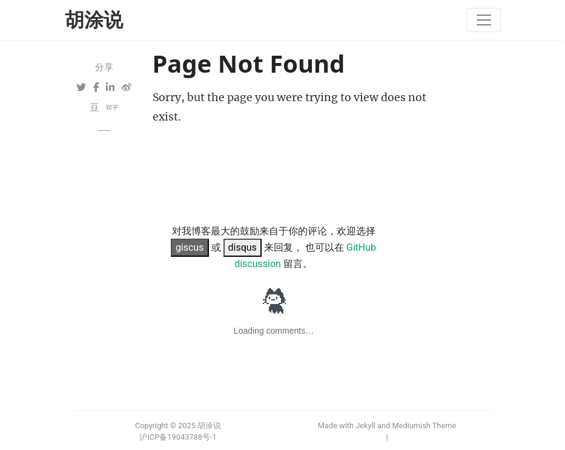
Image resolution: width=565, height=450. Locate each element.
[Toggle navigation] (484, 20)
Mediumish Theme (424, 425)
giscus (190, 247)
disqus (242, 247)
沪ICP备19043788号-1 (177, 437)
